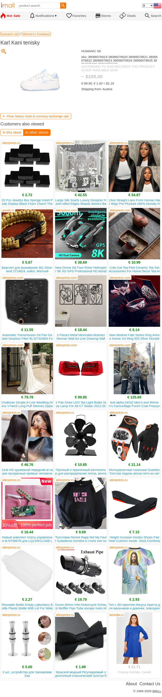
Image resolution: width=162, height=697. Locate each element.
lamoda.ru (116, 615)
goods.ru (8, 210)
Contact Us (149, 683)
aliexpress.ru (11, 143)
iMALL (156, 691)
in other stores (37, 132)
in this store (12, 132)
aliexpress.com (66, 210)
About (131, 683)
